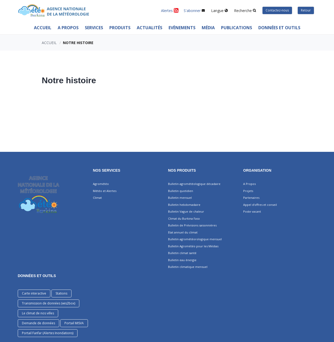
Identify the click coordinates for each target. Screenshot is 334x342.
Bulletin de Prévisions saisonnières (192, 225)
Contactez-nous (277, 10)
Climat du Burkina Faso (184, 218)
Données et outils (279, 28)
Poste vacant (252, 211)
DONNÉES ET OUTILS (37, 276)
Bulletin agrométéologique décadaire (194, 184)
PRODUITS (119, 28)
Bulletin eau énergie (182, 260)
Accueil (42, 28)
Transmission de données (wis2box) (48, 303)
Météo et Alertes (104, 191)
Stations (61, 293)
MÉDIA (208, 28)
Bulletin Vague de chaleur (186, 211)
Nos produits (182, 170)
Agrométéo (101, 184)
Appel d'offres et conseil (260, 205)
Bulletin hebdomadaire (184, 205)
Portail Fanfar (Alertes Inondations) (47, 333)
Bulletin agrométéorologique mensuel (195, 239)
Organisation (257, 170)
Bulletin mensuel (180, 198)
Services (94, 28)
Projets (248, 191)
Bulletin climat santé (182, 253)
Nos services (106, 170)
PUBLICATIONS (236, 28)
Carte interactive (34, 293)
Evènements (182, 28)
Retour (306, 10)
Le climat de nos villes (38, 313)
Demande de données (38, 323)
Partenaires (251, 198)
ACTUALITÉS (149, 28)
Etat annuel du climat (183, 232)
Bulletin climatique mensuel (187, 267)
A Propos (68, 28)
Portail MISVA (74, 323)
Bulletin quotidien (180, 191)
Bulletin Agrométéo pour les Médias (193, 246)
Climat (97, 198)
